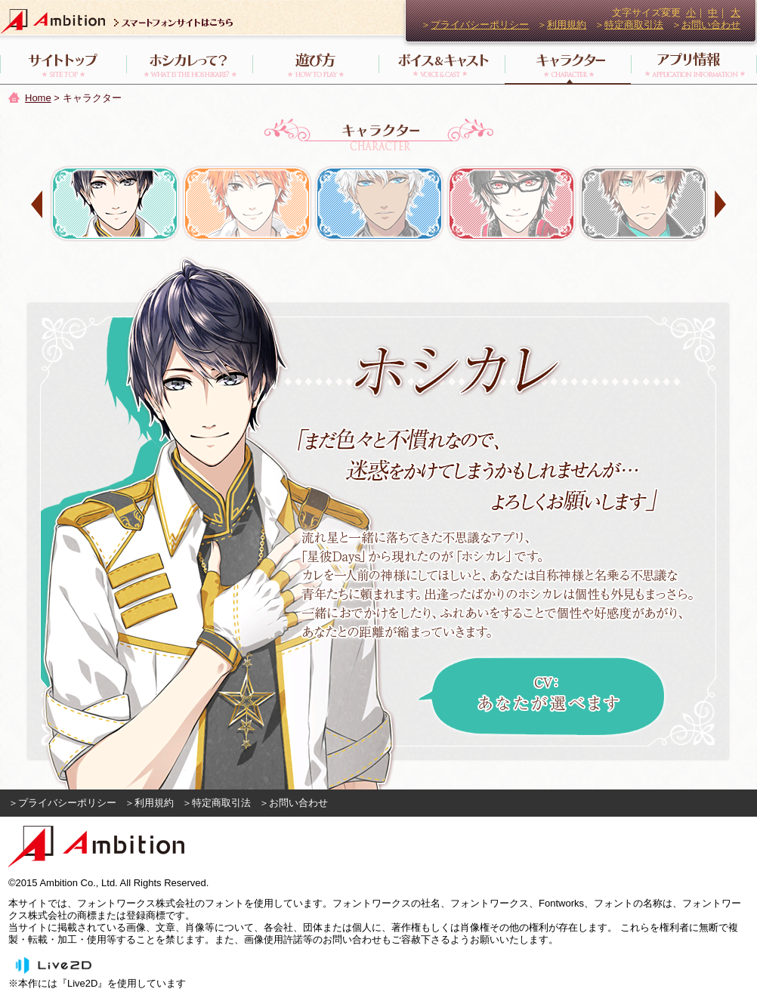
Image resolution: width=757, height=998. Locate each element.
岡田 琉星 (247, 203)
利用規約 (566, 24)
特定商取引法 (633, 24)
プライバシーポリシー (480, 24)
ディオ (643, 203)
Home (38, 98)
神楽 (511, 203)
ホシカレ (115, 203)
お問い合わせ (710, 24)
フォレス (379, 203)
